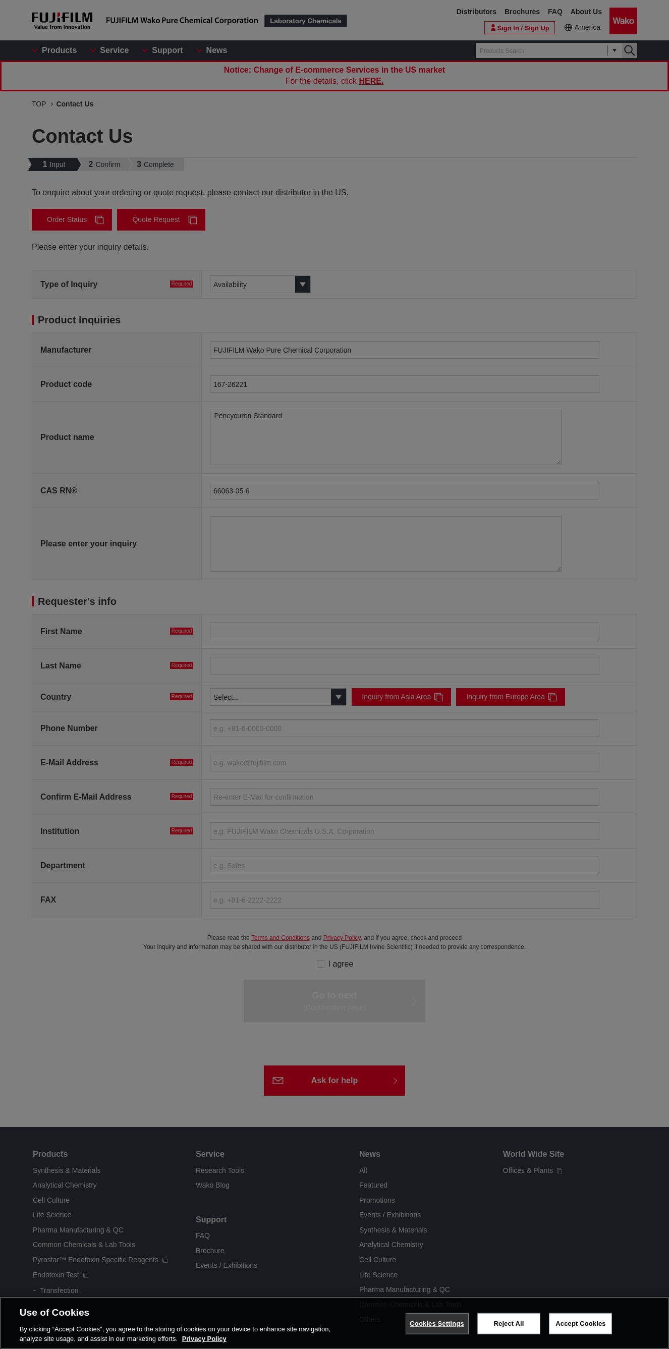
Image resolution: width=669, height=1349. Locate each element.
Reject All (509, 1323)
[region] (334, 1323)
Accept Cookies (580, 1323)
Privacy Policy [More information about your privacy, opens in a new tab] (204, 1338)
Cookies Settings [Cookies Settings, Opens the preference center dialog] (437, 1323)
